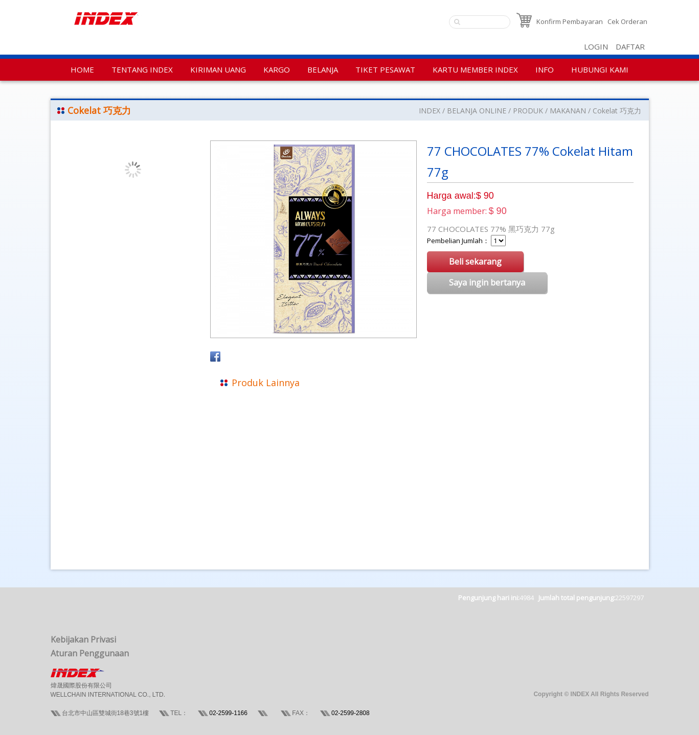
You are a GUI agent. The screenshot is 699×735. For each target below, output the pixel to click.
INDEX (429, 110)
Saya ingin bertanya (487, 282)
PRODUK (528, 110)
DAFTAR (630, 46)
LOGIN (596, 46)
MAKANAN (568, 110)
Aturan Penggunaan (90, 653)
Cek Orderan (627, 21)
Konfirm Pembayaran (569, 21)
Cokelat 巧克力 (617, 110)
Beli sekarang (475, 261)
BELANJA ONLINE (476, 110)
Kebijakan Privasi (83, 639)
